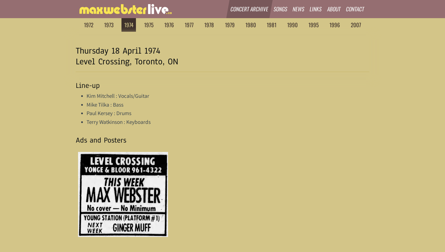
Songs (280, 9)
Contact (355, 9)
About (334, 9)
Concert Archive (249, 9)
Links (316, 9)
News (298, 9)
